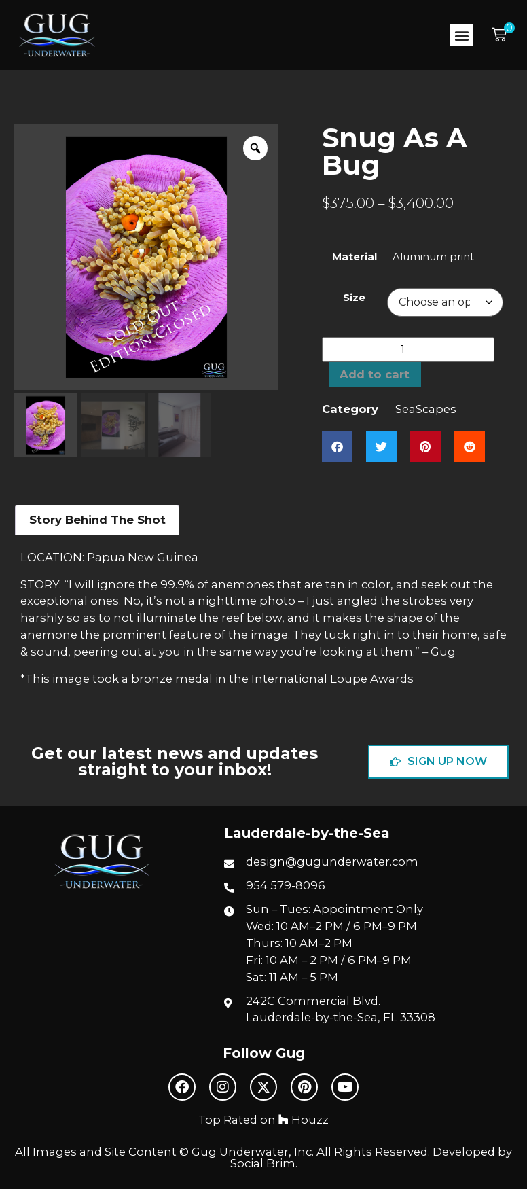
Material (354, 257)
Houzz (303, 1119)
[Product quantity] (408, 349)
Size (354, 298)
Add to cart (375, 374)
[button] (461, 35)
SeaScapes (425, 409)
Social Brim (262, 1163)
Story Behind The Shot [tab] (97, 520)
